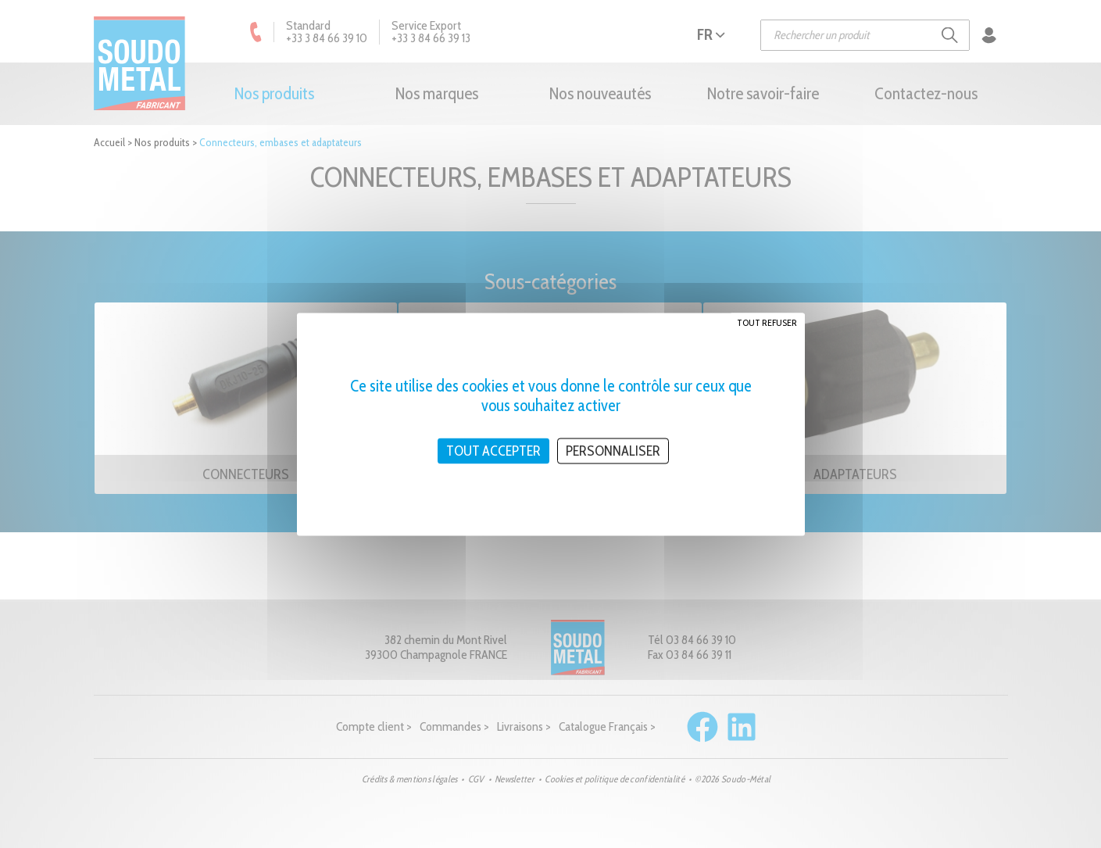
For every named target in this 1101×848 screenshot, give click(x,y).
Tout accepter (493, 450)
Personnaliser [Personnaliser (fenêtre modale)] (613, 450)
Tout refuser (767, 321)
